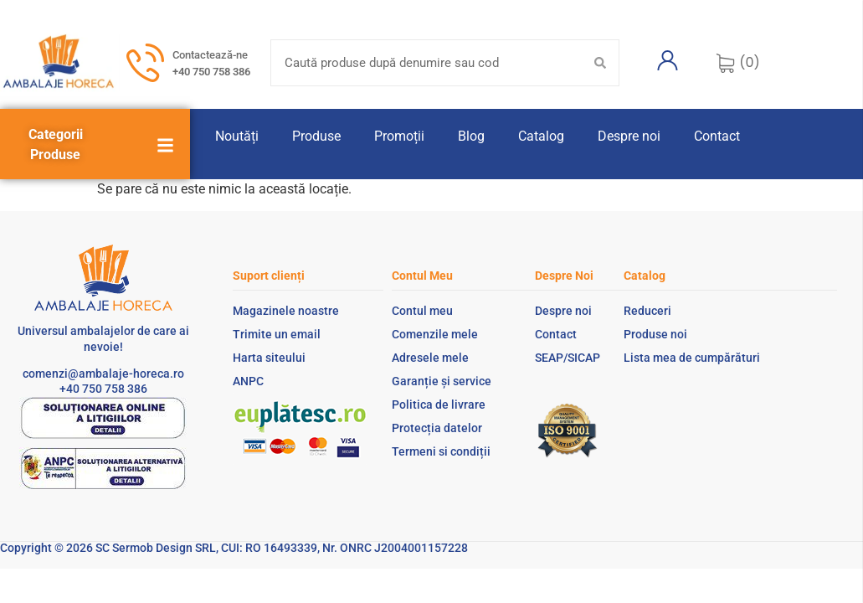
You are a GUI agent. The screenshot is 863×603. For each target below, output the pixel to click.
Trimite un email (277, 334)
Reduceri (647, 310)
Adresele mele (430, 357)
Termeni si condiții (441, 451)
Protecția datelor (437, 428)
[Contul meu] (667, 60)
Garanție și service (441, 381)
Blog (471, 136)
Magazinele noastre (286, 310)
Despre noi (629, 136)
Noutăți (237, 136)
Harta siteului (269, 357)
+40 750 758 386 (211, 71)
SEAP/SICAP (567, 357)
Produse (316, 136)
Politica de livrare (438, 404)
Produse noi (655, 334)
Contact (717, 136)
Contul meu (422, 310)
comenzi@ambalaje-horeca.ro (103, 373)
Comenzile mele (435, 334)
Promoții (399, 136)
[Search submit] (600, 63)
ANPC (248, 381)
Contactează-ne (210, 55)
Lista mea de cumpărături (692, 357)
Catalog (541, 136)
